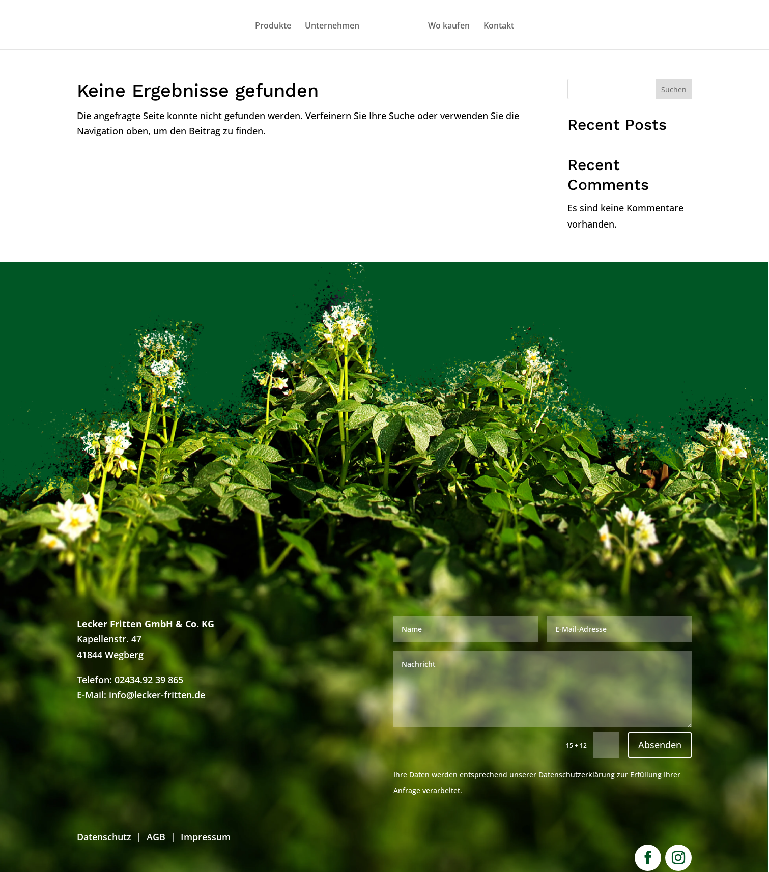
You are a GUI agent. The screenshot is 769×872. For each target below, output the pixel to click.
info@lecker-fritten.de (157, 695)
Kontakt (498, 26)
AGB (156, 837)
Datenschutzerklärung (576, 774)
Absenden (659, 745)
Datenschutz (104, 837)
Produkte (273, 26)
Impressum (206, 837)
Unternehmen (332, 26)
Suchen (674, 89)
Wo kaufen (449, 26)
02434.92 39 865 (149, 679)
